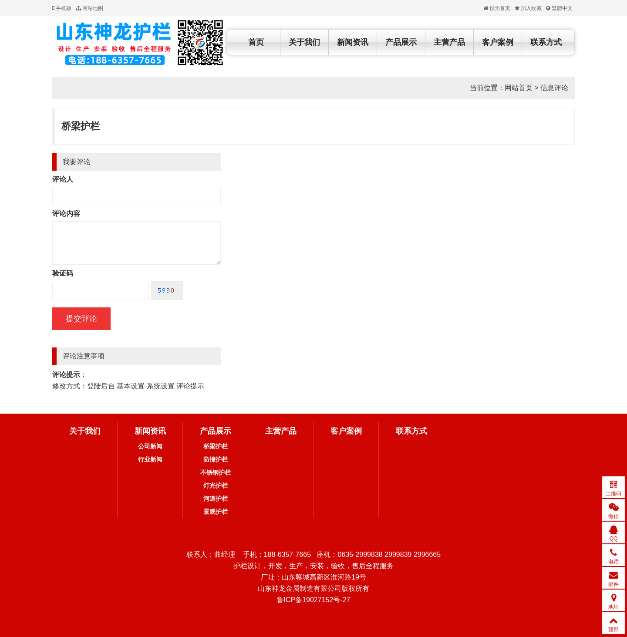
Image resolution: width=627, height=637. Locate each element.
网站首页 (519, 87)
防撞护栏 (215, 459)
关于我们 (304, 42)
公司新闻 (150, 446)
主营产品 (449, 42)
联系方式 (546, 42)
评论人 (62, 179)
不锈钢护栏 (215, 472)
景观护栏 (215, 511)
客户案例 (497, 42)
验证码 (62, 273)
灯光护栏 (215, 485)
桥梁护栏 (80, 126)
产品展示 (401, 42)
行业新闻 (150, 459)
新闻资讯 (352, 42)
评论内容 (66, 213)
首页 (256, 42)
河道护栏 (215, 498)
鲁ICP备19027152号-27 (314, 599)
